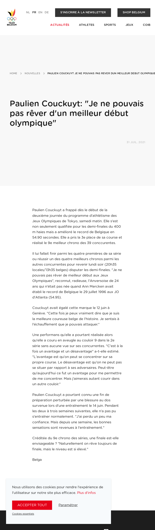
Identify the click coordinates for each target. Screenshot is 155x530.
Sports (110, 25)
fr (34, 12)
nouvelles (32, 73)
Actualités (59, 25)
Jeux (129, 25)
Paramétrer (68, 505)
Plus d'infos (86, 493)
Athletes (86, 25)
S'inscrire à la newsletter (83, 12)
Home (13, 73)
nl (28, 12)
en (40, 12)
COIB (146, 25)
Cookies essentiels (23, 514)
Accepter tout (32, 505)
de (47, 12)
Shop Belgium (134, 12)
